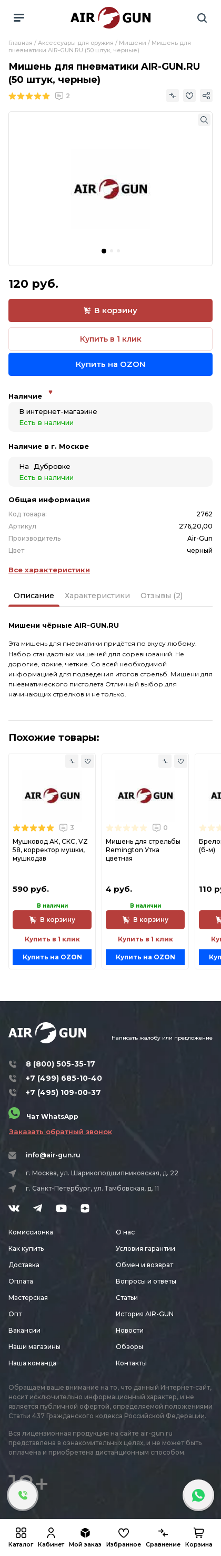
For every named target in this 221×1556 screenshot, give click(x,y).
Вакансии (24, 1330)
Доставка (23, 1265)
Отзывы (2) (161, 595)
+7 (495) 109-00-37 (63, 1092)
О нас (125, 1232)
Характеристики (97, 595)
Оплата (20, 1281)
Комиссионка (30, 1232)
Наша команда (32, 1363)
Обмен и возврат (144, 1265)
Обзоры (129, 1347)
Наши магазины (34, 1347)
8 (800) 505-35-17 (60, 1064)
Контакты (131, 1363)
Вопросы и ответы (146, 1281)
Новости (130, 1330)
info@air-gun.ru (53, 1155)
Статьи (127, 1298)
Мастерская (28, 1298)
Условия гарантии (145, 1248)
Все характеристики (49, 569)
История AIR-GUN (145, 1314)
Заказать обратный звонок (60, 1131)
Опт (15, 1314)
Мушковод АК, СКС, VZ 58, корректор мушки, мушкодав (50, 849)
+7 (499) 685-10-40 (64, 1078)
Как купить (26, 1248)
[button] (104, 251)
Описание (34, 595)
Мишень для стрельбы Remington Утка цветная (143, 849)
